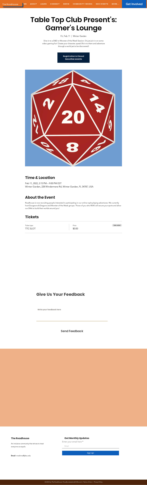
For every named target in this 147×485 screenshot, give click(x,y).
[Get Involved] (134, 4)
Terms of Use (87, 482)
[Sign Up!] (90, 453)
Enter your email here (72, 442)
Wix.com (79, 482)
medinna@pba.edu (23, 456)
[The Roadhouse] (12, 4)
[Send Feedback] (72, 331)
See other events (73, 59)
